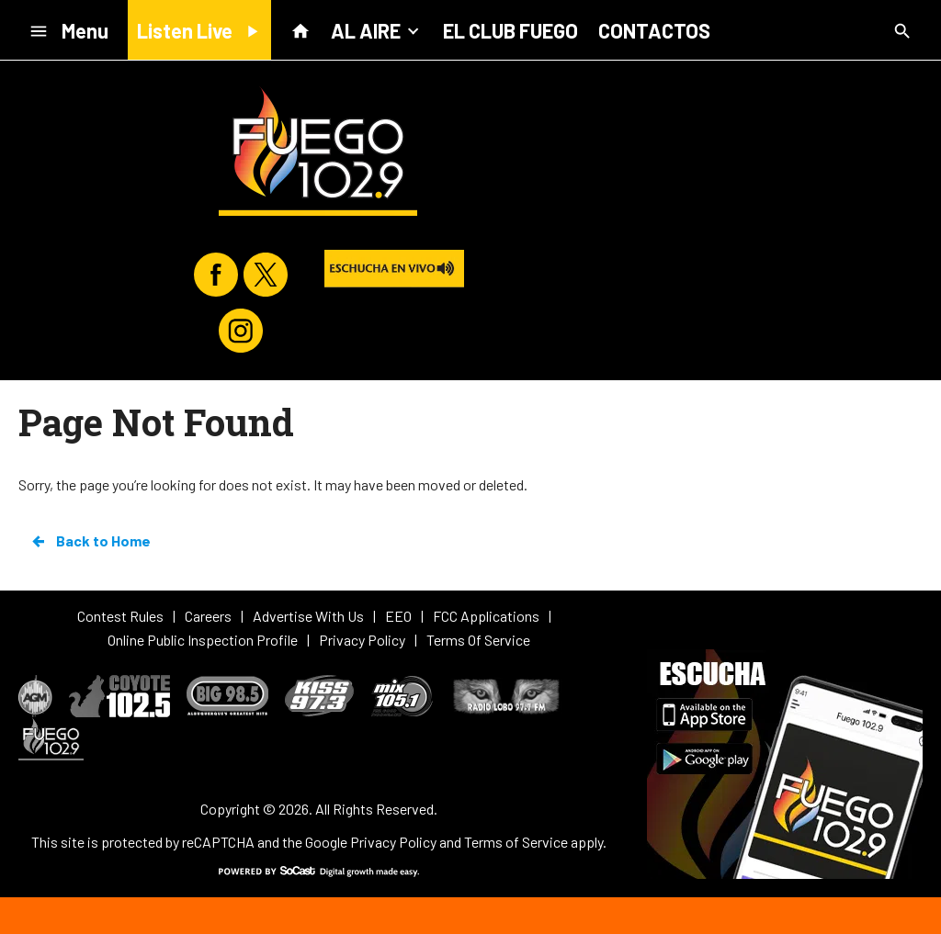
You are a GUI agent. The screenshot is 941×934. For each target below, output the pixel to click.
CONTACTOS (654, 30)
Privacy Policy (393, 841)
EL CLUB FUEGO (510, 30)
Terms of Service (516, 841)
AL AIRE (377, 29)
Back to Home (90, 541)
